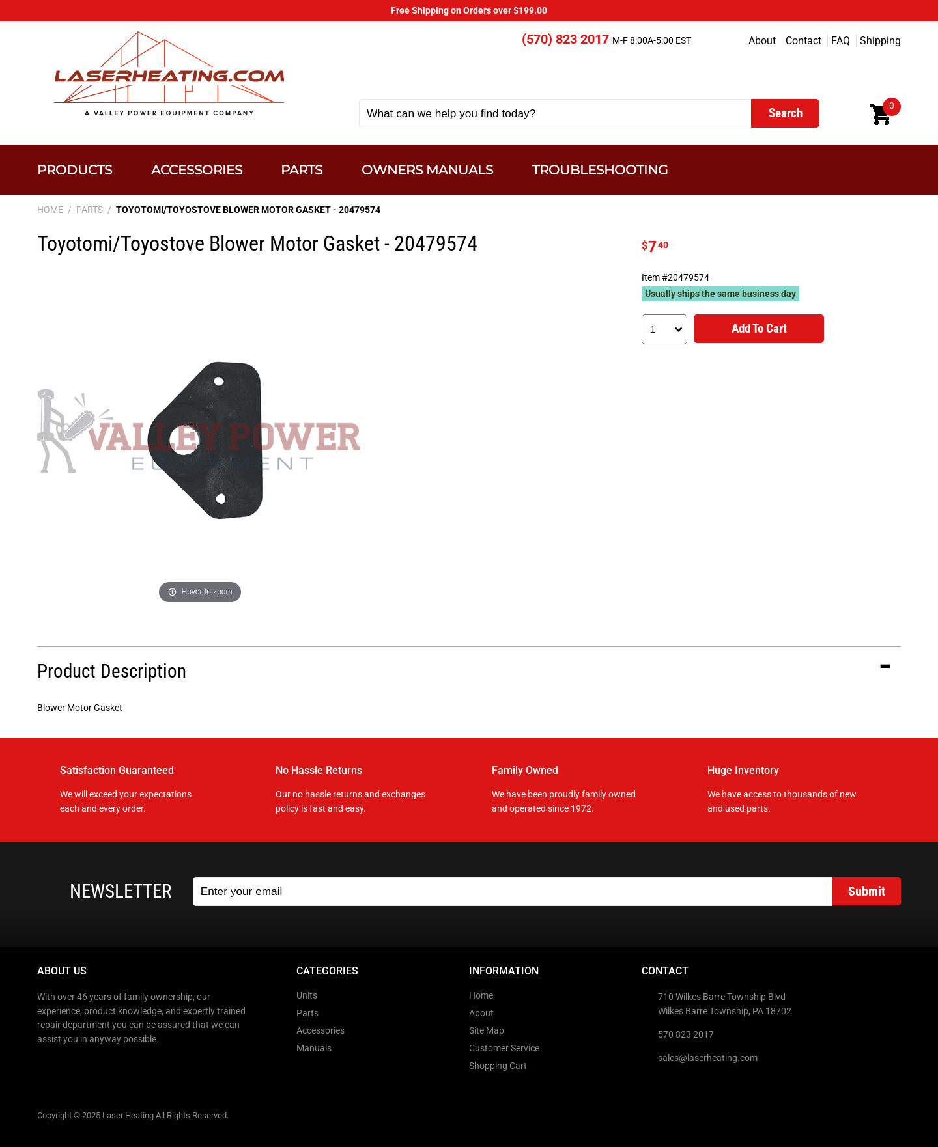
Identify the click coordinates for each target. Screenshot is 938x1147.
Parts (301, 169)
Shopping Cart (498, 1065)
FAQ (840, 41)
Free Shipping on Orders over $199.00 (469, 10)
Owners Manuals (427, 169)
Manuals (314, 1048)
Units (306, 995)
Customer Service (504, 1048)
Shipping (880, 41)
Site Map (486, 1030)
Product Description (111, 671)
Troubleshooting (600, 169)
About (762, 41)
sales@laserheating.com (708, 1058)
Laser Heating (168, 73)
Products (74, 169)
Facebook (48, 1067)
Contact (803, 41)
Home (481, 995)
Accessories (196, 169)
